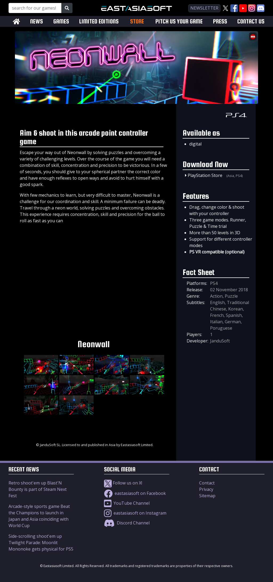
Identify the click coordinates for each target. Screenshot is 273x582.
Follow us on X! (123, 483)
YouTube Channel (127, 503)
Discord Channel (127, 523)
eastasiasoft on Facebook (135, 493)
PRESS (220, 21)
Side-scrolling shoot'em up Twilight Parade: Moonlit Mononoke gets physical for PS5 (41, 542)
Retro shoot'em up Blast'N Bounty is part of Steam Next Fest (38, 489)
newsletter (204, 8)
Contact (207, 483)
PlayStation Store (205, 175)
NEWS (36, 21)
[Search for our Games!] (35, 8)
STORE (137, 21)
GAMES (61, 21)
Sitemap (207, 496)
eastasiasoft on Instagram (135, 513)
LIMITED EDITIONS (99, 21)
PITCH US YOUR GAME (179, 21)
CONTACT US (250, 21)
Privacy (206, 489)
